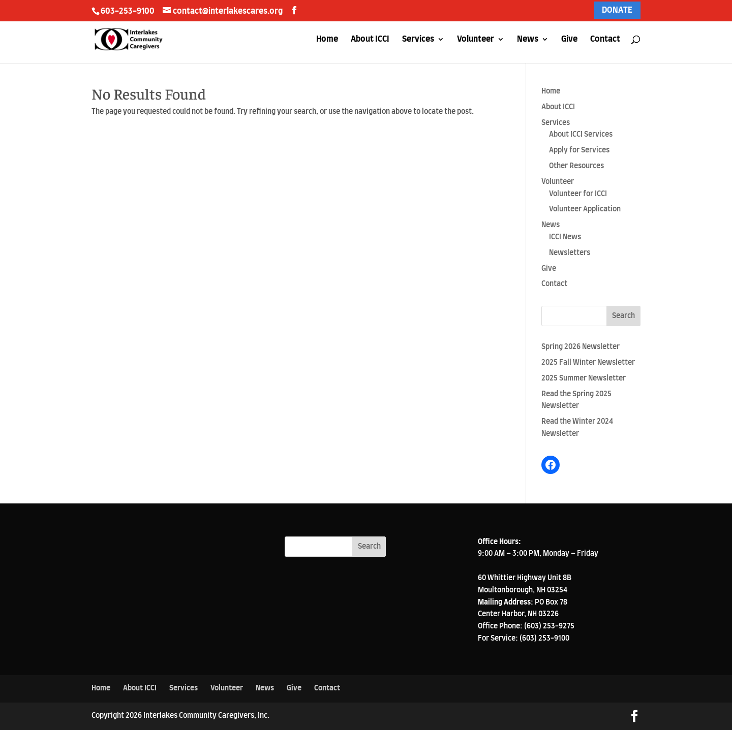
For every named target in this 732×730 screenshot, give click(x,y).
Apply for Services (579, 150)
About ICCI (370, 39)
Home (327, 39)
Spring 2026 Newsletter (580, 347)
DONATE (617, 10)
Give (569, 39)
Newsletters (569, 253)
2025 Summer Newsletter (583, 378)
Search (623, 316)
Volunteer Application (585, 209)
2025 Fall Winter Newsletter (588, 362)
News (527, 39)
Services (418, 39)
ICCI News (565, 237)
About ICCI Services (581, 134)
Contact (605, 39)
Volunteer (475, 39)
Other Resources (576, 166)
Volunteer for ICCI (578, 194)
